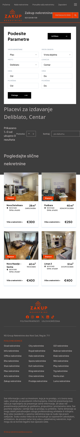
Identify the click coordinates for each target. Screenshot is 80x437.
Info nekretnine (11, 350)
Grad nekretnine (12, 345)
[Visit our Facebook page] (27, 317)
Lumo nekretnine (61, 381)
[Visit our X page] (42, 317)
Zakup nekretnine (12, 381)
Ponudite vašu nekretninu (43, 4)
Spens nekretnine (37, 361)
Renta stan (58, 376)
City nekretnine (36, 345)
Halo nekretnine (36, 355)
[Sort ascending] (29, 133)
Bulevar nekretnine (62, 350)
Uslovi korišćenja (51, 321)
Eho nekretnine (11, 361)
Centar (47, 64)
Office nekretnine (13, 355)
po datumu (59, 133)
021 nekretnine (60, 345)
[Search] (75, 15)
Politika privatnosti (30, 321)
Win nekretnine (60, 361)
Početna (6, 4)
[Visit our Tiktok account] (52, 317)
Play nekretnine (61, 366)
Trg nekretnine (60, 371)
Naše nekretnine (21, 4)
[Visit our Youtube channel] (37, 317)
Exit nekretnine (36, 366)
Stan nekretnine (12, 366)
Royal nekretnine (37, 350)
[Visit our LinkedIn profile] (47, 317)
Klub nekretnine (61, 355)
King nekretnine (36, 371)
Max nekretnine (11, 371)
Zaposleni (62, 4)
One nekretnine (36, 376)
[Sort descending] (33, 133)
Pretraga (19, 95)
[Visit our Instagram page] (32, 317)
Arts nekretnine (11, 376)
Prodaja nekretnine (38, 381)
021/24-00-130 (31, 17)
